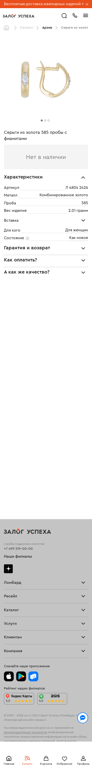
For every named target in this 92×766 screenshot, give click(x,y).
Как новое (78, 238)
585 (84, 203)
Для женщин (76, 230)
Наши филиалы (18, 556)
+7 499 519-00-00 (18, 548)
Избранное (64, 763)
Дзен (8, 568)
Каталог (27, 763)
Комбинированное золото (63, 195)
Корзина (46, 763)
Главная (9, 763)
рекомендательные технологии (25, 732)
